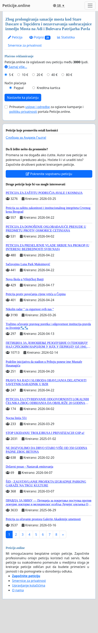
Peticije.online (16, 5)
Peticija (15, 37)
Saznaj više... (16, 67)
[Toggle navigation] (90, 6)
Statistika (66, 37)
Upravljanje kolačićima (28, 585)
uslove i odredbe (37, 107)
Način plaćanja (15, 83)
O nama (18, 590)
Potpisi (40, 37)
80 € (69, 75)
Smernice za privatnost (25, 45)
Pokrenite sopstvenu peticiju (49, 174)
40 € (54, 75)
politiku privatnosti (23, 111)
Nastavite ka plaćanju (23, 97)
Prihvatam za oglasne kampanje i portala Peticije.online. (46, 109)
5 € (11, 75)
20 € (40, 75)
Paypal (19, 88)
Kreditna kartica (48, 88)
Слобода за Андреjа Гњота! (26, 137)
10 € (25, 75)
